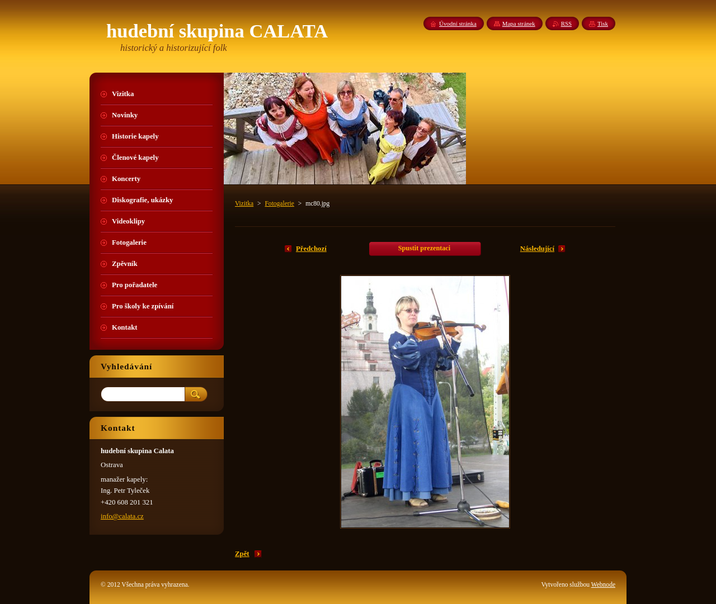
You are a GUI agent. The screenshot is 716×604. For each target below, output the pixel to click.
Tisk (602, 23)
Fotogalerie (279, 203)
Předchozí (311, 249)
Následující (537, 249)
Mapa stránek (518, 23)
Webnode (603, 584)
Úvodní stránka (458, 23)
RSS (566, 23)
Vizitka (244, 203)
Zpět (242, 554)
